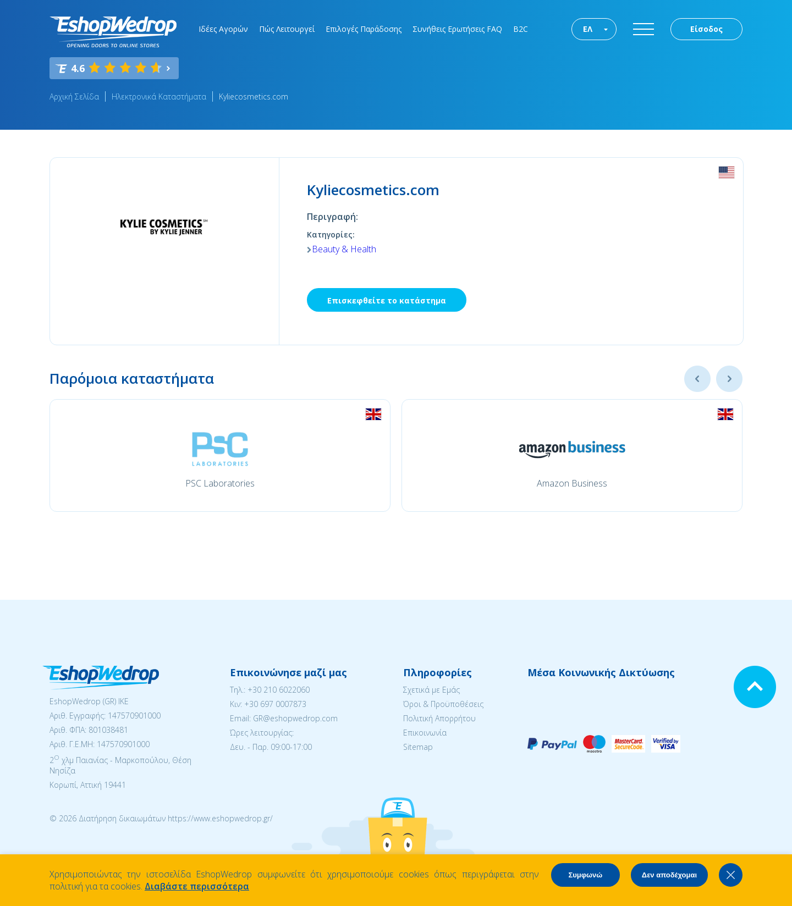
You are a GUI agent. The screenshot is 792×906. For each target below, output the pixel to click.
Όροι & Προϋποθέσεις (443, 704)
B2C (520, 29)
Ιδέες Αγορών (223, 29)
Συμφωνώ (585, 875)
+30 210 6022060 (279, 689)
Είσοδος (706, 29)
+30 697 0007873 (275, 704)
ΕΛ (587, 29)
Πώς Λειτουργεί (287, 29)
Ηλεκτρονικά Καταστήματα (159, 96)
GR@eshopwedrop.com (295, 718)
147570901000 (134, 715)
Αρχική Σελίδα (74, 96)
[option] (220, 455)
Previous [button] (697, 379)
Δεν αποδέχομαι (669, 875)
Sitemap (418, 747)
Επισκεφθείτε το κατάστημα (386, 300)
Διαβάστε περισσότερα (197, 886)
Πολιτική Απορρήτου (439, 718)
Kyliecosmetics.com (253, 96)
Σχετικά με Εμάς (431, 689)
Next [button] (729, 379)
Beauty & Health (344, 249)
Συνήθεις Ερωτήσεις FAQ (457, 29)
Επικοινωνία (425, 732)
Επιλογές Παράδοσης (364, 29)
